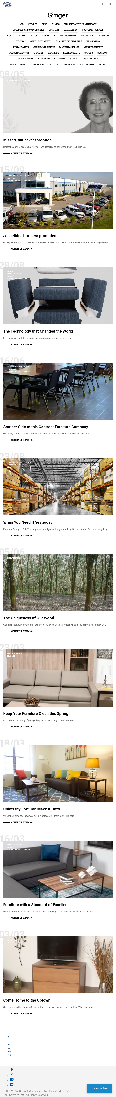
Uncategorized (19, 64)
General (21, 41)
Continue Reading (22, 153)
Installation (21, 47)
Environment (68, 35)
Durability (49, 35)
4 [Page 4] (9, 1044)
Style (73, 58)
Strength (44, 58)
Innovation (93, 41)
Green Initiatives (40, 41)
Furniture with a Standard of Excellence (37, 904)
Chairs (56, 24)
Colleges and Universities (28, 29)
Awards (32, 24)
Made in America (69, 47)
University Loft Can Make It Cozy (31, 809)
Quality (39, 52)
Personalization (19, 52)
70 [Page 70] (9, 1054)
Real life (53, 52)
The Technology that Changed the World (38, 331)
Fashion (104, 35)
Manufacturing (93, 47)
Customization (16, 35)
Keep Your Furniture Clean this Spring (35, 713)
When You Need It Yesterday (28, 522)
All (21, 24)
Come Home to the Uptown (26, 1000)
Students (60, 58)
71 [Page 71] (9, 1058)
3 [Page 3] (9, 1040)
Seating (102, 52)
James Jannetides (44, 47)
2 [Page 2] (9, 1037)
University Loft (16, 1095)
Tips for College (91, 58)
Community (71, 29)
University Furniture (45, 64)
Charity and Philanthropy (80, 24)
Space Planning (24, 58)
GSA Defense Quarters (69, 41)
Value (102, 64)
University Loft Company (78, 64)
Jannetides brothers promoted (29, 235)
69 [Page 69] (9, 1051)
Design (34, 35)
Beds (44, 24)
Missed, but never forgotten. (28, 140)
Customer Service (92, 29)
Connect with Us (99, 1088)
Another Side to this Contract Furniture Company (45, 427)
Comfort (54, 29)
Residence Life (71, 52)
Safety (88, 52)
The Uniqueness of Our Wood (28, 618)
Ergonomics (88, 35)
